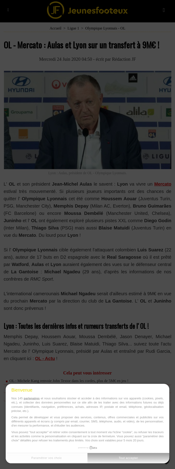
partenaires (32, 398)
